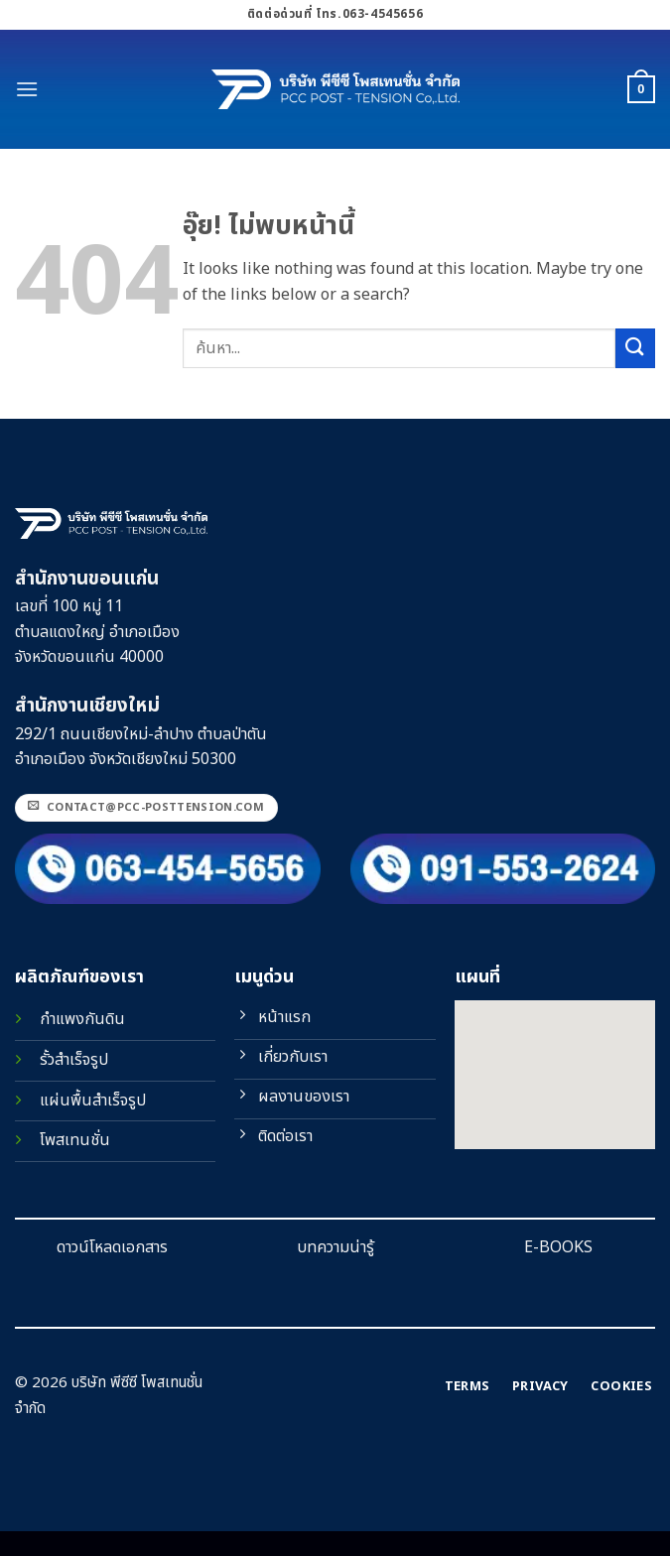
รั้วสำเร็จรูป (74, 1060)
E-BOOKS (558, 1247)
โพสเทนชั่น (75, 1140)
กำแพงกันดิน (82, 1019)
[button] (27, 89)
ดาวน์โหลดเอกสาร (112, 1247)
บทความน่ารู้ (335, 1247)
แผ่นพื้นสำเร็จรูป (93, 1100)
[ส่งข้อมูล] (635, 347)
